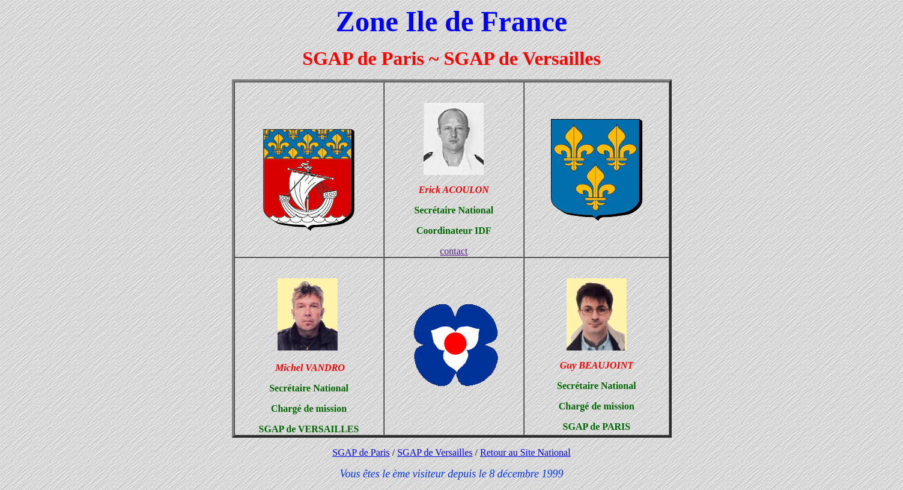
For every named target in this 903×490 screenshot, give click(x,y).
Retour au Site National (525, 452)
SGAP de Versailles (434, 452)
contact (453, 251)
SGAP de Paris (360, 452)
